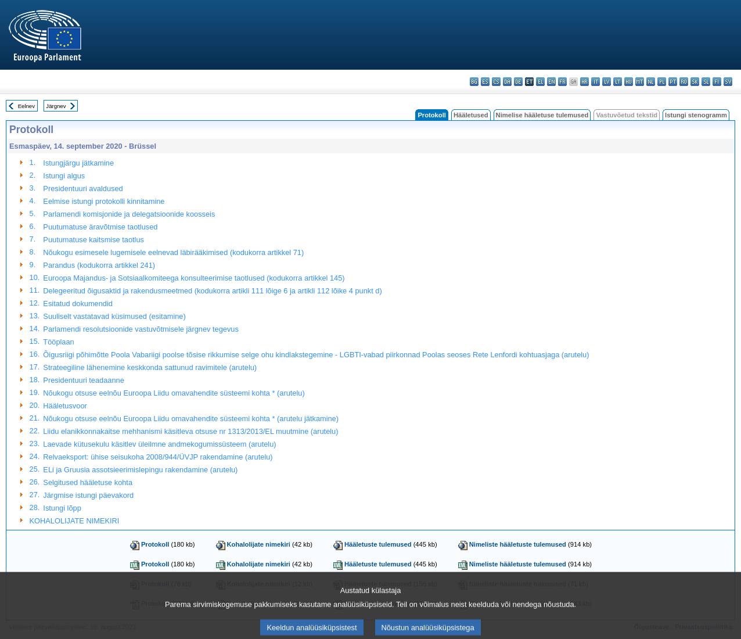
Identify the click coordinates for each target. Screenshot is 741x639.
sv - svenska (728, 81)
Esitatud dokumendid (78, 303)
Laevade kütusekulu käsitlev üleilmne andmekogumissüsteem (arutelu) (159, 444)
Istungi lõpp (62, 508)
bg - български (474, 81)
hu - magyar (628, 81)
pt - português (672, 81)
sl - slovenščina (706, 81)
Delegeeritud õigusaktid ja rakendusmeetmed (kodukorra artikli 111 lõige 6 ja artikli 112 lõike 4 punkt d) (212, 290)
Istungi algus (64, 175)
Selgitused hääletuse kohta (87, 482)
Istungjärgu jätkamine (78, 163)
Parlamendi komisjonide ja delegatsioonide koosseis (129, 214)
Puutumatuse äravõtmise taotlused (100, 226)
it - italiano (595, 81)
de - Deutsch (518, 81)
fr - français (562, 81)
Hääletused (471, 115)
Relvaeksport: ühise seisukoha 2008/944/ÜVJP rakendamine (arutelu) (157, 457)
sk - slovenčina (694, 81)
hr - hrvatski (584, 81)
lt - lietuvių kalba (617, 81)
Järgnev (56, 106)
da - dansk (507, 81)
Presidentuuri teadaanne (83, 380)
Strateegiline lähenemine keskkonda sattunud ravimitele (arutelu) (150, 367)
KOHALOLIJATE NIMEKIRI (75, 520)
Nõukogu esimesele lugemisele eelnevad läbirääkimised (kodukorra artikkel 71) (173, 252)
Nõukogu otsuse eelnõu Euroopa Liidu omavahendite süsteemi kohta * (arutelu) (173, 393)
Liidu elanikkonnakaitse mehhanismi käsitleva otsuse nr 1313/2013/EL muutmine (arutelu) (190, 431)
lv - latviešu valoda (606, 81)
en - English (551, 81)
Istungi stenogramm (696, 115)
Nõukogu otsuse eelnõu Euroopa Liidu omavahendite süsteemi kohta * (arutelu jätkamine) (191, 418)
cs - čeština (496, 81)
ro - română (683, 81)
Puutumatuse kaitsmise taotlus (93, 239)
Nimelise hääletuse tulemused (542, 115)
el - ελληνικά (540, 81)
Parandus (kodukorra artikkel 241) (99, 265)
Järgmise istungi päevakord (88, 495)
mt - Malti (639, 81)
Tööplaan (58, 342)
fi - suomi (717, 81)
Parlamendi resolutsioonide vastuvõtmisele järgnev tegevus (140, 329)
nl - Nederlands (650, 81)
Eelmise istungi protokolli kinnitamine (103, 201)
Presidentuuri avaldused (83, 188)
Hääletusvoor (65, 405)
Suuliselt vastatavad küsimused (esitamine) (114, 316)
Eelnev (26, 106)
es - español (485, 81)
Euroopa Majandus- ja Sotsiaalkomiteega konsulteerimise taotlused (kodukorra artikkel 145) (193, 278)
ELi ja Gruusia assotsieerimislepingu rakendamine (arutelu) (140, 469)
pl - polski (661, 81)
